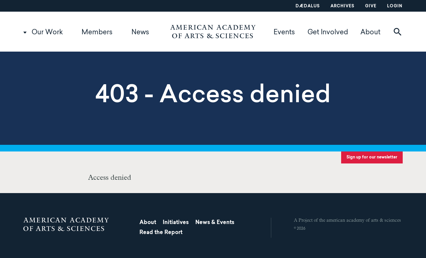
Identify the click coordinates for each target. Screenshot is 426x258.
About (370, 32)
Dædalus (308, 6)
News (140, 32)
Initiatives (176, 222)
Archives (342, 6)
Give (370, 6)
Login (394, 6)
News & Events (214, 222)
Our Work (47, 32)
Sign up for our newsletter (371, 157)
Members (97, 32)
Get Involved (328, 32)
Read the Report (160, 232)
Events (284, 32)
